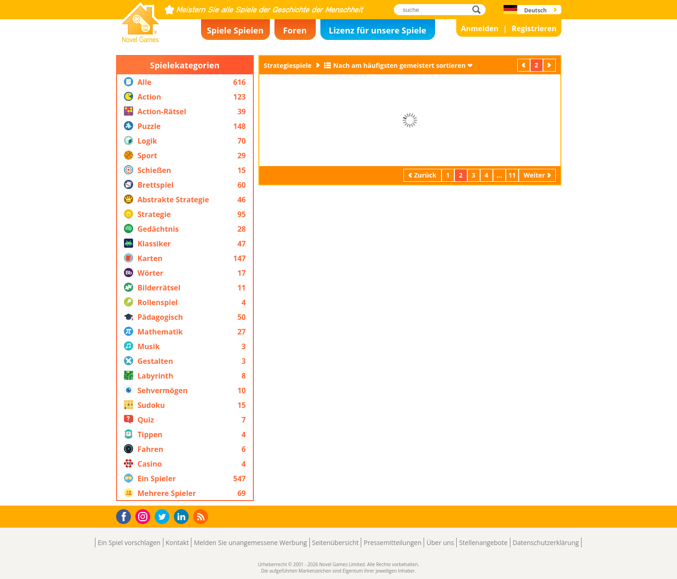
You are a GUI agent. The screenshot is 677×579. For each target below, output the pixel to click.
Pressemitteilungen (392, 542)
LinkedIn (183, 517)
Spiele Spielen (235, 30)
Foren (295, 30)
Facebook (126, 515)
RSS (202, 516)
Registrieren (534, 28)
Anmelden (479, 28)
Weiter (550, 65)
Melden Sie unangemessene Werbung (250, 542)
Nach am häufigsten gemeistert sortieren (399, 65)
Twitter (163, 517)
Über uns (440, 542)
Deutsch (535, 10)
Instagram (144, 516)
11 (512, 175)
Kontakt (177, 542)
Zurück (524, 65)
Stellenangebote (483, 542)
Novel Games (139, 39)
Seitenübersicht (335, 542)
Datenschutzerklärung (546, 542)
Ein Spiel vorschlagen (129, 542)
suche (479, 9)
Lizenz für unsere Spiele (377, 30)
